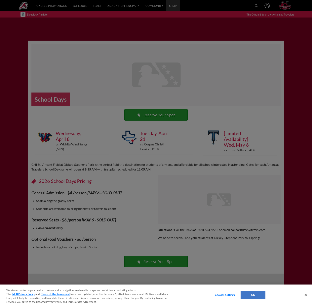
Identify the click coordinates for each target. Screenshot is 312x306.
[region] (156, 295)
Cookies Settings (225, 294)
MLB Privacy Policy (23, 294)
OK (253, 294)
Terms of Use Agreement (55, 294)
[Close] (305, 294)
